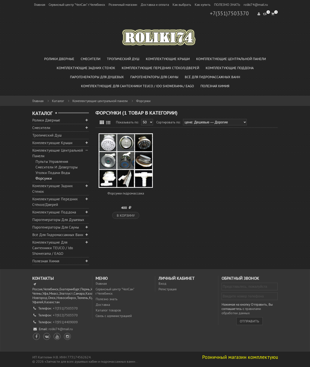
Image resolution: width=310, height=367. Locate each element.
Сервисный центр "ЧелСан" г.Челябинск (77, 4)
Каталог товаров (108, 310)
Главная (39, 4)
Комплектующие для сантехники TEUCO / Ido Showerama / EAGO (52, 248)
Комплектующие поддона (54, 212)
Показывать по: (127, 122)
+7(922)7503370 (65, 315)
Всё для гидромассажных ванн (57, 234)
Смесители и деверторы (57, 167)
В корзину (126, 215)
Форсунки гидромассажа (125, 193)
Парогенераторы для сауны (55, 227)
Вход (162, 283)
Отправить (249, 321)
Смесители (41, 127)
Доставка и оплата (155, 4)
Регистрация (167, 289)
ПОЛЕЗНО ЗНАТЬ (227, 4)
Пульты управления (52, 161)
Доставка (103, 304)
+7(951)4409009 (65, 322)
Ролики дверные (46, 120)
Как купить (203, 4)
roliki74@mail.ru (256, 4)
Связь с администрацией (114, 316)
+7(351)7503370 (229, 13)
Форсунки (44, 178)
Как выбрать (181, 4)
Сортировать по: (168, 122)
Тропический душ (47, 135)
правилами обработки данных (241, 310)
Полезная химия (45, 260)
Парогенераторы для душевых (58, 219)
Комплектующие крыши (52, 142)
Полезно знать (107, 299)
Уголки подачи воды (53, 172)
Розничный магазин (122, 4)
